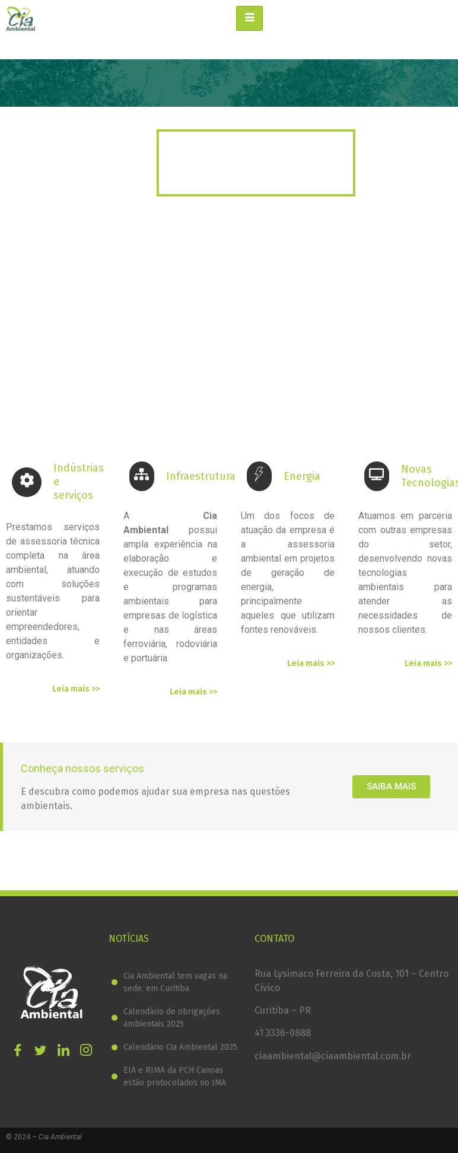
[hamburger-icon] (249, 18)
